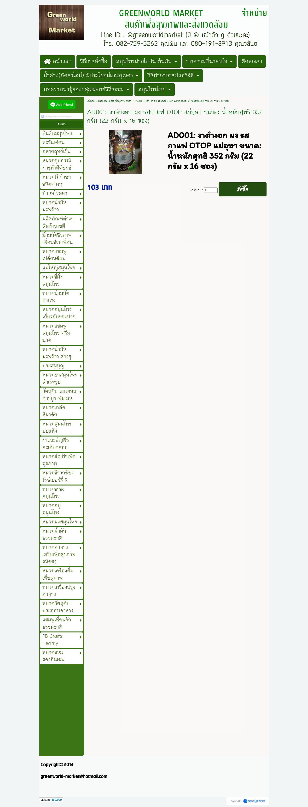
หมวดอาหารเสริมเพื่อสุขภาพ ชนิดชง (115, 101)
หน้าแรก (91, 101)
